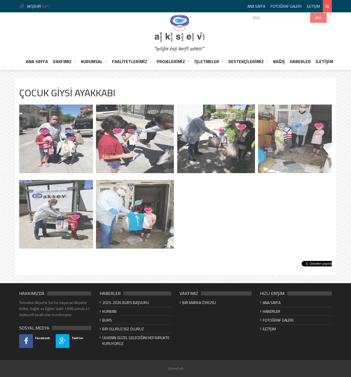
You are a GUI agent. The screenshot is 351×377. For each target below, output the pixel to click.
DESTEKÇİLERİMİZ (246, 61)
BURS (107, 320)
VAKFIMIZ (62, 61)
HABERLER (300, 61)
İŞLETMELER (206, 61)
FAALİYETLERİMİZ (129, 61)
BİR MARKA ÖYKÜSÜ (199, 302)
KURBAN (109, 311)
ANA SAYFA (256, 6)
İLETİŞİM (313, 6)
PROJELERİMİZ (171, 61)
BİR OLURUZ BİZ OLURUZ (123, 329)
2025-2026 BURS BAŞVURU (125, 302)
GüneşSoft (175, 368)
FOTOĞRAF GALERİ (286, 6)
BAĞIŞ (279, 61)
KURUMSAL (92, 61)
